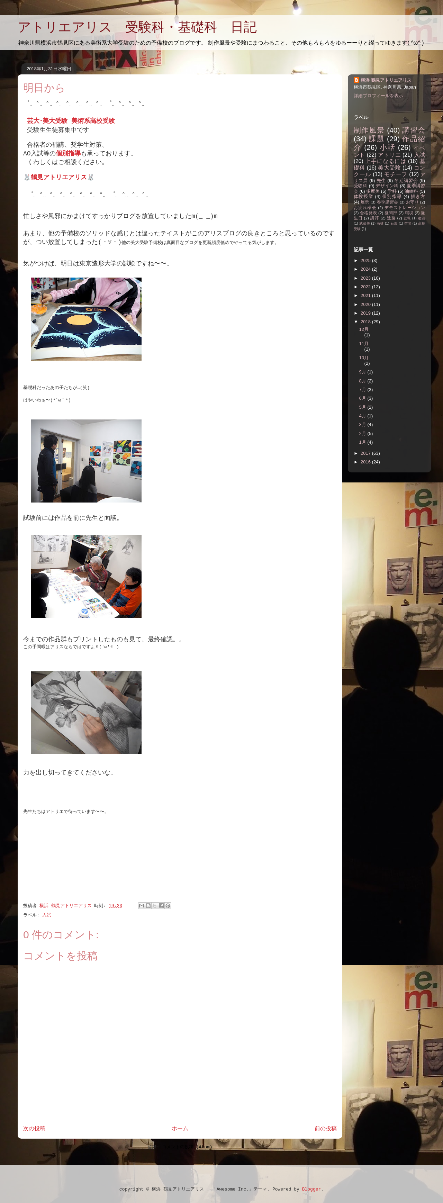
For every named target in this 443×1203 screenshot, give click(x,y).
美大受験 (389, 168)
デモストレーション (405, 207)
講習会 (413, 130)
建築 (421, 218)
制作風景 (369, 130)
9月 (363, 371)
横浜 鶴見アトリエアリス (386, 80)
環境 (409, 212)
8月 (363, 380)
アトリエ (389, 155)
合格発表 (368, 212)
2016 (366, 461)
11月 (364, 343)
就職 (407, 218)
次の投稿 (34, 1129)
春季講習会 (387, 202)
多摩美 (373, 191)
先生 (381, 180)
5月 (363, 407)
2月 (363, 433)
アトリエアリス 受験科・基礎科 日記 (137, 27)
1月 (363, 442)
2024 (366, 269)
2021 (366, 295)
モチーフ (395, 174)
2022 (366, 286)
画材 (380, 223)
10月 (364, 357)
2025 (366, 260)
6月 (363, 398)
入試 (46, 915)
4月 (363, 415)
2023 (366, 278)
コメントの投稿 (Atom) (187, 1147)
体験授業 (363, 196)
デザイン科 (387, 185)
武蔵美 (364, 223)
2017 (366, 453)
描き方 (418, 196)
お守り (412, 202)
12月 (364, 329)
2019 (366, 313)
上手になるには (385, 161)
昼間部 (391, 212)
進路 (391, 218)
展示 (365, 202)
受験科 (361, 185)
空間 (408, 223)
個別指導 (392, 196)
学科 (392, 191)
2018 (366, 321)
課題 (377, 139)
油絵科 (411, 191)
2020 (366, 304)
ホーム (180, 1129)
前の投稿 (326, 1129)
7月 (363, 389)
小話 (387, 147)
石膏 (394, 223)
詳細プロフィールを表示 (378, 95)
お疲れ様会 (365, 207)
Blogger (311, 1189)
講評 (374, 218)
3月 (363, 424)
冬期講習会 (406, 180)
